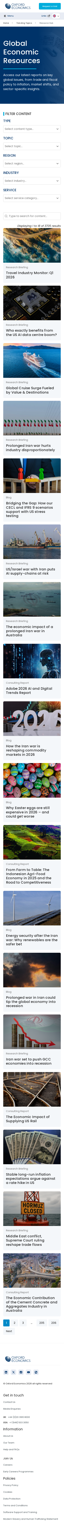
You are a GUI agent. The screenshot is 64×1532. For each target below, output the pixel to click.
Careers (7, 1464)
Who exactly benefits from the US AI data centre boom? (31, 332)
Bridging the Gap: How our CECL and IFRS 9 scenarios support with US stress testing (29, 509)
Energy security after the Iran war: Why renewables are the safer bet (32, 940)
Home (6, 23)
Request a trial (49, 6)
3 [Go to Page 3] (23, 1323)
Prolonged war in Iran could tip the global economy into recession (31, 1001)
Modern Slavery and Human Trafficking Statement (30, 1518)
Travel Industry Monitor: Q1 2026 (29, 274)
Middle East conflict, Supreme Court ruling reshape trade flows (25, 1240)
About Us (8, 1435)
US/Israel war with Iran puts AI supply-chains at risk (30, 571)
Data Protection (11, 1498)
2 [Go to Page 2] (14, 1323)
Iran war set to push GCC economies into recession (29, 1061)
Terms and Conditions (15, 1505)
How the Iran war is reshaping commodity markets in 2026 (26, 750)
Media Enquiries (12, 1408)
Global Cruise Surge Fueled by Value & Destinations (30, 390)
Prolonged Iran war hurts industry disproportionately (30, 447)
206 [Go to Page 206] (53, 1323)
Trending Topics (24, 23)
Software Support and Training (20, 1512)
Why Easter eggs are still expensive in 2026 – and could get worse (28, 812)
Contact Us (9, 1402)
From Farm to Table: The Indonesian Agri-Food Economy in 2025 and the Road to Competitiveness (29, 876)
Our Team (8, 1442)
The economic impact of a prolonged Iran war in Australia (29, 631)
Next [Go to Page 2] (9, 1331)
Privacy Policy (10, 1485)
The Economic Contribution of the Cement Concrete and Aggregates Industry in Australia (31, 1304)
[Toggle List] (57, 129)
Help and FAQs (11, 1449)
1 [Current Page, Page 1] (6, 1323)
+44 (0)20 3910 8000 (19, 1417)
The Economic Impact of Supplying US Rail (28, 1118)
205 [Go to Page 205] (41, 1323)
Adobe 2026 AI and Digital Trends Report (29, 690)
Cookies (7, 1492)
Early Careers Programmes (18, 1471)
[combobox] (29, 129)
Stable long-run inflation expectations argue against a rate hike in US (30, 1178)
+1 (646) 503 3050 (19, 1422)
